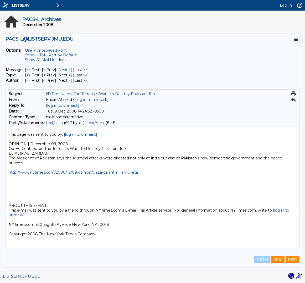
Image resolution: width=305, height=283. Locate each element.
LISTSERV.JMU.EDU (21, 276)
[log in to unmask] (91, 99)
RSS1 (277, 259)
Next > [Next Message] (65, 69)
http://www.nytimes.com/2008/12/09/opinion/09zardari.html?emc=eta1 (74, 172)
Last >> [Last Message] (80, 69)
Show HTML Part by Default (51, 55)
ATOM (262, 259)
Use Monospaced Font (46, 50)
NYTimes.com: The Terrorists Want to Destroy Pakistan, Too (100, 93)
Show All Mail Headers (45, 59)
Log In (286, 5)
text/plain (54, 122)
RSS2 (292, 259)
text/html (96, 122)
